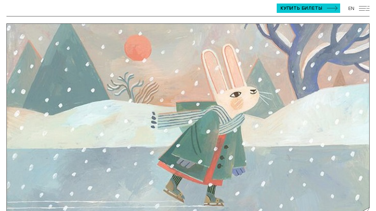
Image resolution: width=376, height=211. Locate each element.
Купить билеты (301, 8)
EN (351, 8)
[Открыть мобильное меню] (364, 8)
